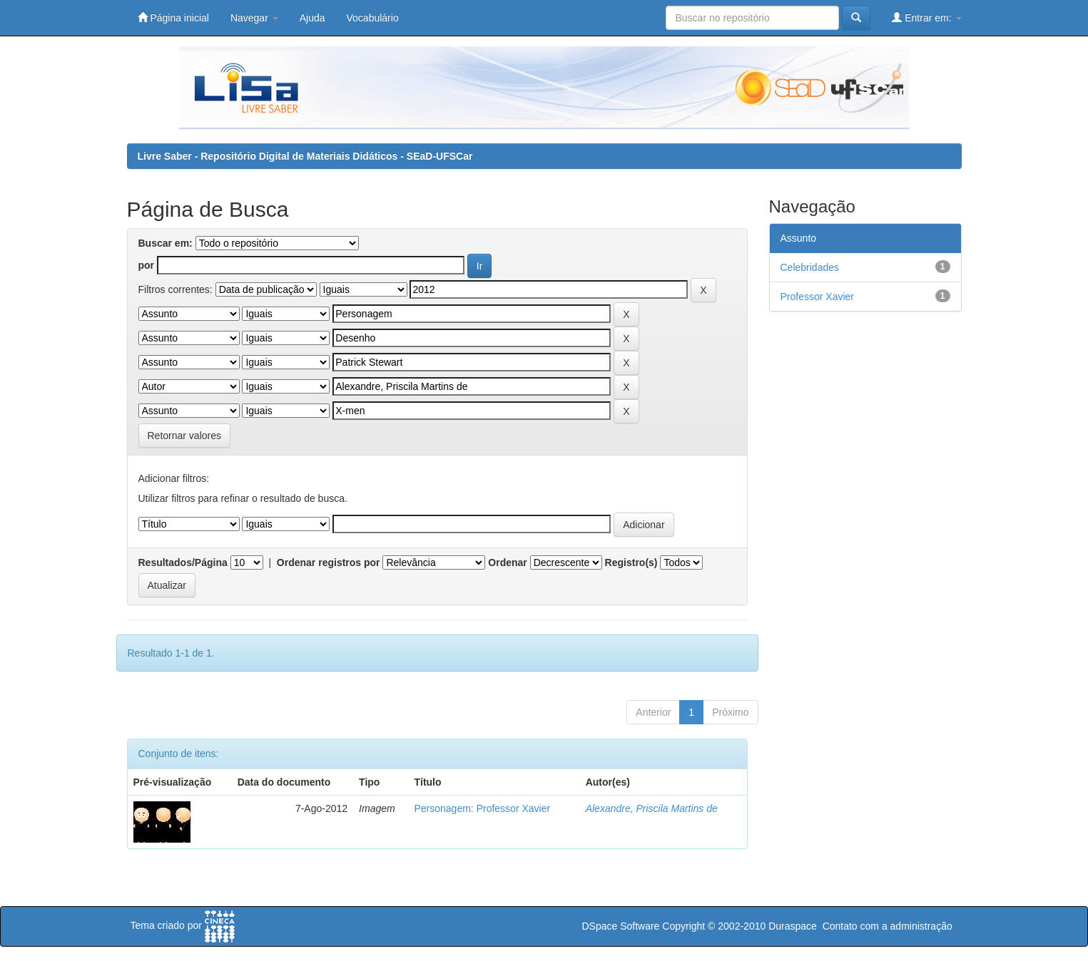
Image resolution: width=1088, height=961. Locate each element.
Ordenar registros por (328, 562)
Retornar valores (185, 435)
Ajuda (312, 18)
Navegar (254, 18)
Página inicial (173, 17)
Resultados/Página (183, 562)
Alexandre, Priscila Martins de (652, 808)
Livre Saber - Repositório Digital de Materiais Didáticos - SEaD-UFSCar (305, 156)
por (146, 265)
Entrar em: (926, 17)
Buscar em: (165, 243)
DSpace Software (620, 926)
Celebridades (810, 267)
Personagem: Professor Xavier (482, 808)
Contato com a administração (887, 926)
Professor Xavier (817, 296)
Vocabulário (373, 18)
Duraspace (792, 926)
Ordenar (507, 562)
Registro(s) (631, 562)
